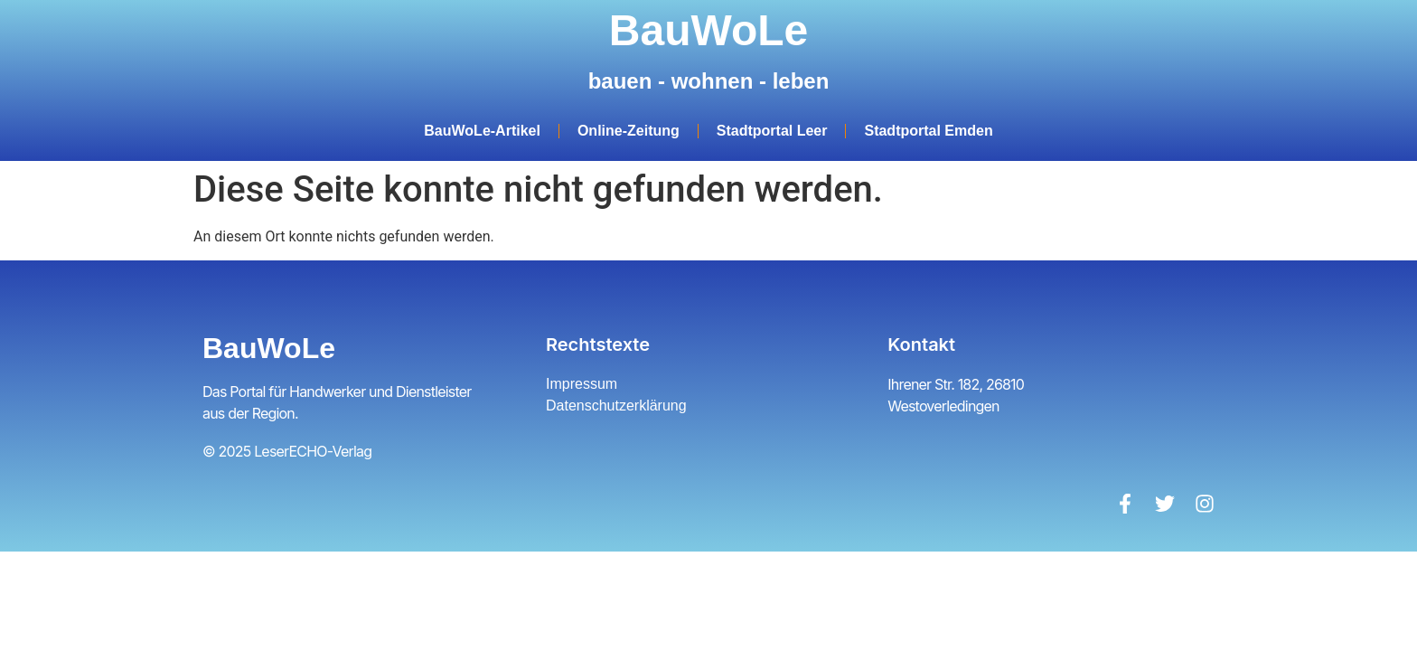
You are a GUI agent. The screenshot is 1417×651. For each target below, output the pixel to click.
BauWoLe (708, 30)
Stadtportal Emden (928, 130)
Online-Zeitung (628, 130)
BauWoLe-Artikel (482, 130)
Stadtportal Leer (772, 130)
